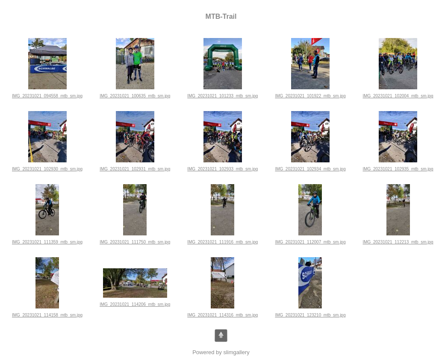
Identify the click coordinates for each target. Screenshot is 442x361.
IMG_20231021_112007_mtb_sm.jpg (310, 242)
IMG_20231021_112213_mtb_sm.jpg (398, 242)
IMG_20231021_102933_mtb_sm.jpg (222, 169)
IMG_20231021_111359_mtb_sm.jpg (47, 242)
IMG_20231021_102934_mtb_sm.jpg (310, 169)
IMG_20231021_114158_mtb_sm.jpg (47, 315)
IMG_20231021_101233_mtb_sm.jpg (222, 96)
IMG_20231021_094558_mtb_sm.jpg (47, 96)
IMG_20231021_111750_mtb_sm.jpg (135, 242)
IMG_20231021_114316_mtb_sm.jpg (222, 315)
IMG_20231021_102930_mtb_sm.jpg (47, 169)
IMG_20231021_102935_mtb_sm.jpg (398, 169)
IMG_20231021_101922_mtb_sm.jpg (310, 96)
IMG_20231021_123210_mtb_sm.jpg (310, 315)
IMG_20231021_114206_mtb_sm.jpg (135, 304)
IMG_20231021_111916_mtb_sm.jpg (222, 242)
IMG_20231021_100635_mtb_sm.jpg (135, 96)
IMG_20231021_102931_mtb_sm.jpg (135, 169)
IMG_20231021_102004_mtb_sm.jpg (398, 96)
